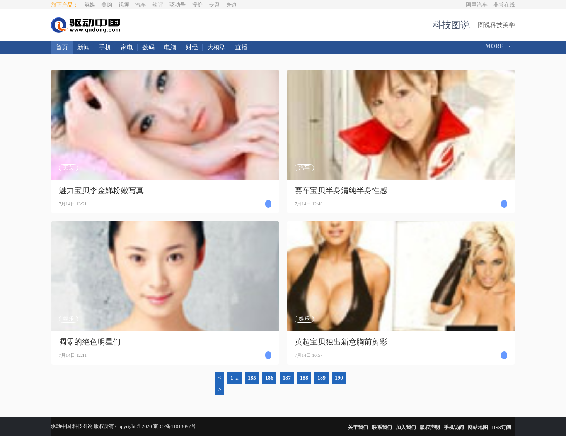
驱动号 (177, 5)
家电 (127, 47)
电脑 (170, 47)
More (494, 46)
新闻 (83, 47)
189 (321, 378)
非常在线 (504, 5)
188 (304, 378)
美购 (106, 5)
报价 (197, 5)
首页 (62, 47)
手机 (105, 47)
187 (287, 378)
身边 (231, 5)
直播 (241, 47)
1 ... (234, 378)
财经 (192, 47)
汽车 (140, 5)
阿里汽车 (477, 5)
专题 (214, 5)
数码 (148, 47)
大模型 (216, 47)
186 (269, 378)
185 (252, 378)
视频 (123, 5)
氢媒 (89, 5)
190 (339, 378)
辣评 (157, 5)
